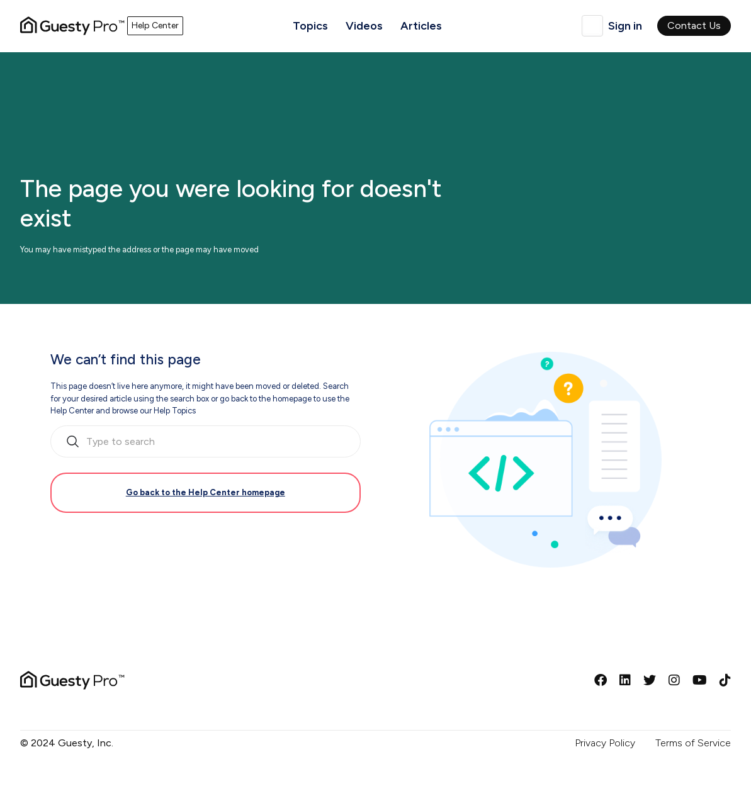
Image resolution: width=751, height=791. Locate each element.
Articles (421, 26)
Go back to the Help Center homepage (205, 492)
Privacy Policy (605, 743)
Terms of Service (693, 743)
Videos (364, 26)
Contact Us (694, 25)
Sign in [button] (625, 26)
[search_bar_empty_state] (205, 441)
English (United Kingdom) (592, 25)
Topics (310, 26)
